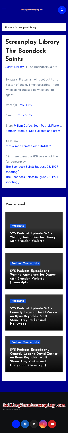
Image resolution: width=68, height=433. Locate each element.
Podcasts (17, 225)
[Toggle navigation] (4, 10)
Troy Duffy (25, 105)
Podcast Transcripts (25, 263)
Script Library (14, 67)
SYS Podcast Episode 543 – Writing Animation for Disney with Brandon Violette (33, 237)
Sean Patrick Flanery (47, 125)
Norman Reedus (16, 131)
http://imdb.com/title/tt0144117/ (28, 146)
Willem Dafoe (23, 125)
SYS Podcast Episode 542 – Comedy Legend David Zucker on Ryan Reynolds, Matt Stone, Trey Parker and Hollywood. (33, 316)
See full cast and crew (44, 131)
